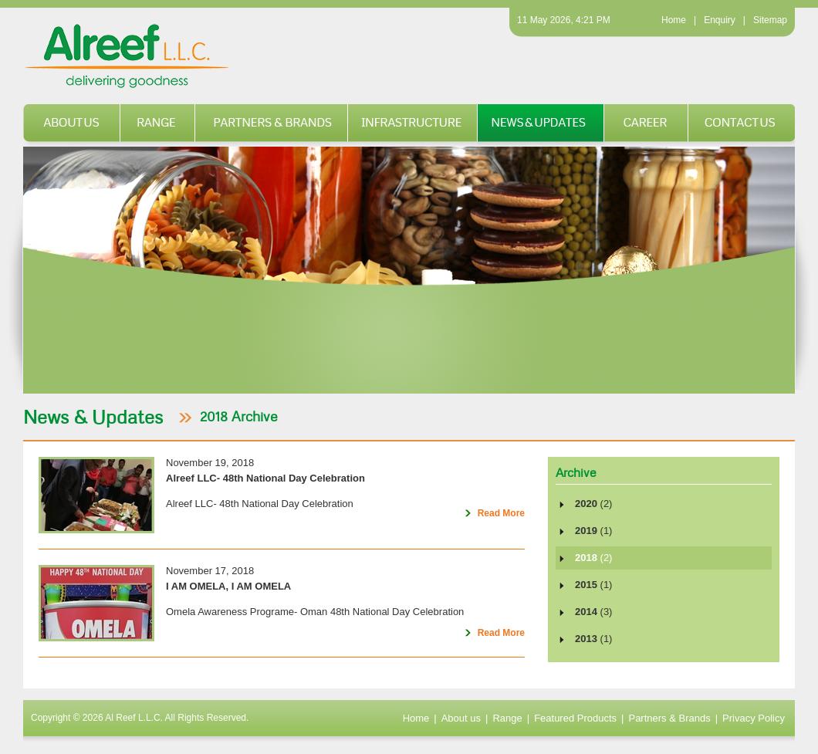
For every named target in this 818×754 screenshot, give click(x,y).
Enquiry (719, 20)
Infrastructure (413, 124)
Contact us (741, 124)
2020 (593, 503)
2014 (593, 611)
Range (157, 124)
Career (646, 124)
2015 (593, 584)
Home (673, 20)
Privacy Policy (753, 718)
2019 (593, 530)
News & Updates (541, 124)
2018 (593, 557)
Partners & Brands (271, 124)
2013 (593, 638)
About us (71, 124)
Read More (492, 515)
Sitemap (770, 20)
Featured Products (575, 718)
